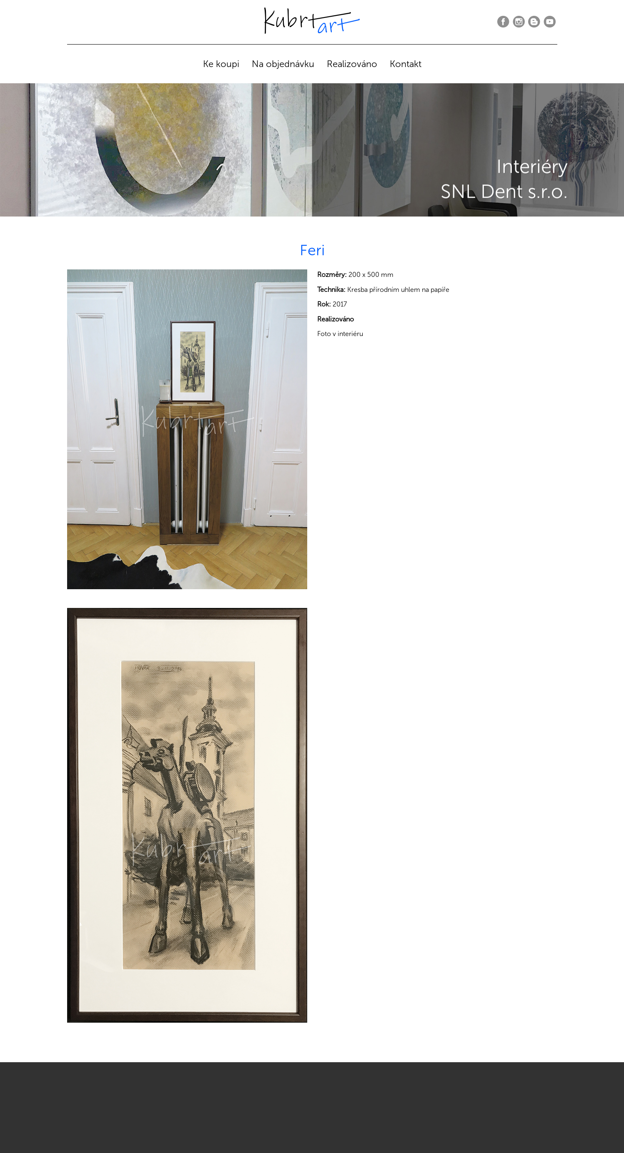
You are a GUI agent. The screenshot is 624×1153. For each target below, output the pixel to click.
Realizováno (352, 64)
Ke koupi (221, 64)
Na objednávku (283, 64)
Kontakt (405, 64)
